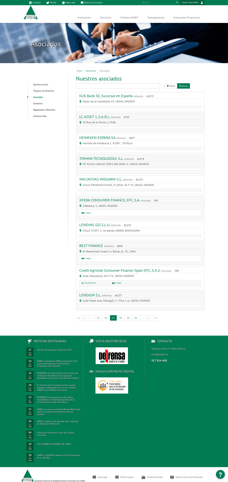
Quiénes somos (40, 84)
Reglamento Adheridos (44, 109)
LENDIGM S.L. (101, 295)
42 (106, 317)
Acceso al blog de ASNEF (111, 355)
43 (114, 317)
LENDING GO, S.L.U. (106, 224)
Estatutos (37, 103)
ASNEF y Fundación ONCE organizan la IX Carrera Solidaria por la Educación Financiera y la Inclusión (57, 363)
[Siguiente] (149, 318)
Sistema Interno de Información (186, 477)
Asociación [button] (84, 17)
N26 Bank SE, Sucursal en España (117, 95)
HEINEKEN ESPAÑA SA (108, 137)
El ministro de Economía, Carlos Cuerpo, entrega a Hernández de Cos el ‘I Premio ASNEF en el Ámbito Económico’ (56, 387)
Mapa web (68, 3)
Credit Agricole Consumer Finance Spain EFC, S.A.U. (130, 270)
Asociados (35, 97)
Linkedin (35, 3)
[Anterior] (85, 318)
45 (128, 317)
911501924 (89, 283)
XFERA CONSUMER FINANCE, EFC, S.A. (119, 200)
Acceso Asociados (192, 3)
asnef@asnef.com (159, 354)
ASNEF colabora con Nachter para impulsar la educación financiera (57, 422)
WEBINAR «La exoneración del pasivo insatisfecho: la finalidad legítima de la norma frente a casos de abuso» (56, 400)
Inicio (79, 70)
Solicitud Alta (39, 116)
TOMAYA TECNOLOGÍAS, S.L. (113, 158)
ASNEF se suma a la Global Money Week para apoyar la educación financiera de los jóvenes (58, 412)
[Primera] (79, 318)
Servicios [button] (105, 17)
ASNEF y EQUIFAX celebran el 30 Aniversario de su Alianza (58, 456)
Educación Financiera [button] (187, 17)
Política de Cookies (91, 3)
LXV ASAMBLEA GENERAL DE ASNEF (54, 444)
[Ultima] (155, 318)
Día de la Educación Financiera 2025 (55, 349)
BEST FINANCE (102, 245)
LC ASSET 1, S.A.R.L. (105, 116)
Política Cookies (124, 477)
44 (121, 317)
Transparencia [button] (155, 17)
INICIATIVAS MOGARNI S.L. (112, 179)
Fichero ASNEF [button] (129, 17)
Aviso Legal (100, 477)
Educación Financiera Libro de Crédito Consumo (55, 433)
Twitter (51, 3)
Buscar (183, 86)
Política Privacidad (152, 477)
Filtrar (171, 86)
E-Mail (86, 212)
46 (135, 317)
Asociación (91, 70)
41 (98, 317)
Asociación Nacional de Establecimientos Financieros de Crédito (53, 475)
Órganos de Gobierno (43, 90)
